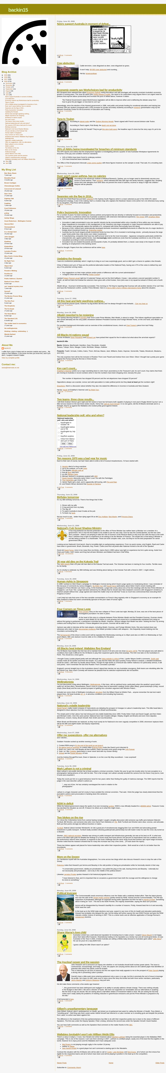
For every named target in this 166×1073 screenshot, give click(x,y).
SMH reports (65, 564)
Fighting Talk (9, 198)
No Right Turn (93, 390)
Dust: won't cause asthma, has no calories (81, 175)
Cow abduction (66, 63)
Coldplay (73, 751)
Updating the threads (69, 258)
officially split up (77, 470)
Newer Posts (62, 1063)
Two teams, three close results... (75, 399)
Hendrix (65, 466)
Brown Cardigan (10, 183)
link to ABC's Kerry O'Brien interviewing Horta (124, 288)
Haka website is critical (110, 659)
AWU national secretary (72, 836)
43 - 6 (83, 694)
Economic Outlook (93, 92)
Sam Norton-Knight (69, 1048)
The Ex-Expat (9, 309)
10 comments (69, 553)
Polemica (60, 865)
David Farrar (69, 550)
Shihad (61, 753)
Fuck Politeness (10, 208)
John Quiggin (9, 236)
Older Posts (159, 1063)
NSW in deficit (65, 803)
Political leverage (67, 893)
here (103, 247)
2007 (6, 79)
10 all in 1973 (132, 651)
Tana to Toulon (65, 118)
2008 (6, 77)
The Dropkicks (9, 306)
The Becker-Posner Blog (13, 296)
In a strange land (10, 232)
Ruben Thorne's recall (71, 278)
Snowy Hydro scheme (101, 898)
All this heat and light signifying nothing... (81, 300)
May (7, 161)
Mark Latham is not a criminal (74, 768)
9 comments (69, 487)
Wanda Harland (9, 334)
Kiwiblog (7, 241)
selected (90, 199)
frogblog (7, 203)
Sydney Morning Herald (104, 121)
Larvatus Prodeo (70, 874)
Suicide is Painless (94, 484)
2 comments (68, 204)
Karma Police (98, 747)
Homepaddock (9, 227)
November (9, 85)
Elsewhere (61, 386)
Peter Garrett (153, 970)
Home (111, 1063)
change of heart (149, 900)
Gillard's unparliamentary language (77, 1008)
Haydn (65, 390)
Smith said (155, 659)
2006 (6, 81)
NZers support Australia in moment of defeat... (83, 23)
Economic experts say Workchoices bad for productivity (89, 89)
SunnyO (7, 291)
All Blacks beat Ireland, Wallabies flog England (83, 648)
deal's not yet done (109, 125)
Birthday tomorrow (68, 497)
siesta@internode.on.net (10, 368)
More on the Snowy (68, 856)
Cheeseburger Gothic (12, 186)
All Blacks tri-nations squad (73, 334)
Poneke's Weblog (10, 270)
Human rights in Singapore (72, 581)
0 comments (68, 55)
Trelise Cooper (94, 274)
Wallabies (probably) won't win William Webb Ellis (85, 1034)
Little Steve (157, 939)
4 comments (69, 305)
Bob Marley (113, 517)
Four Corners (84, 612)
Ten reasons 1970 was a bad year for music (82, 458)
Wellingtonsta (95, 684)
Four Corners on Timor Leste (74, 609)
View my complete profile (10, 358)
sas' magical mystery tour (13, 286)
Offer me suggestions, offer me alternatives (82, 735)
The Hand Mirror (10, 314)
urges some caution (94, 163)
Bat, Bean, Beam (10, 173)
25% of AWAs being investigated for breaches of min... (21, 104)
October (8, 87)
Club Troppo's (131, 325)
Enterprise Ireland (95, 230)
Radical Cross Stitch (11, 281)
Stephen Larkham (118, 1037)
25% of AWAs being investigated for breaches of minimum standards (97, 149)
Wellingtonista (65, 681)
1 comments (68, 1026)
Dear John (8, 193)
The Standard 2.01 (11, 318)
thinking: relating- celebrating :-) (16, 331)
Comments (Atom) (74, 1067)
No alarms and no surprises (69, 747)
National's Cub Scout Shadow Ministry (79, 528)
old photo (98, 692)
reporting (83, 318)
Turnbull (60, 828)
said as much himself (112, 404)
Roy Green (140, 217)
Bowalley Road (9, 178)
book (73, 513)
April (7, 163)
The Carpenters (68, 480)
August (8, 91)
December (9, 83)
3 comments (68, 1001)
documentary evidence (87, 629)
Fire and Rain (112, 482)
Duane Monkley (76, 753)
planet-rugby (84, 121)
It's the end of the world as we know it (89, 745)
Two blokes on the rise (70, 817)
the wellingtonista (10, 328)
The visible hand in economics (15, 323)
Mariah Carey (73, 474)
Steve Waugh (147, 935)
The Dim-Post (9, 301)
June (7, 94)
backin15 (18, 10)
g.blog (6, 213)
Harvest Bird (8, 224)
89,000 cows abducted (98, 70)
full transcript (65, 635)
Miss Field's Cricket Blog (13, 256)
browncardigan (91, 73)
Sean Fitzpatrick (77, 337)
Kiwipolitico (8, 246)
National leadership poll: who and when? (80, 415)
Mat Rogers (66, 1044)
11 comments (69, 391)
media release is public (101, 94)
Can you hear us (141, 304)
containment (79, 917)
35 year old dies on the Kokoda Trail (77, 561)
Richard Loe (90, 337)
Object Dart (8, 266)
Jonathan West (153, 217)
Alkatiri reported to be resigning (75, 314)
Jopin (85, 468)
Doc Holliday (103, 517)
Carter (109, 1052)
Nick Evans (132, 1052)
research (137, 107)
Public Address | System (13, 278)
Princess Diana (127, 517)
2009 (6, 75)
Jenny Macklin (76, 980)
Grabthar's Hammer (64, 371)
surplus (111, 806)
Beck (69, 472)
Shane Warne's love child (71, 932)
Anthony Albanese (92, 980)
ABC (96, 476)
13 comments (69, 725)
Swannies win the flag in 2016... (75, 196)
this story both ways (109, 129)
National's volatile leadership (73, 705)
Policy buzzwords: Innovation (74, 212)
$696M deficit (146, 806)
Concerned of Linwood (12, 189)
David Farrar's (62, 708)
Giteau (72, 1046)
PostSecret (8, 273)
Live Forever (130, 749)
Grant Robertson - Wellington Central (17, 221)
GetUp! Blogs (9, 218)
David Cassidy (67, 478)
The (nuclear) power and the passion (78, 962)
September (9, 89)
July (7, 93)
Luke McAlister (118, 1052)
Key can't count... (67, 368)
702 (115, 822)
